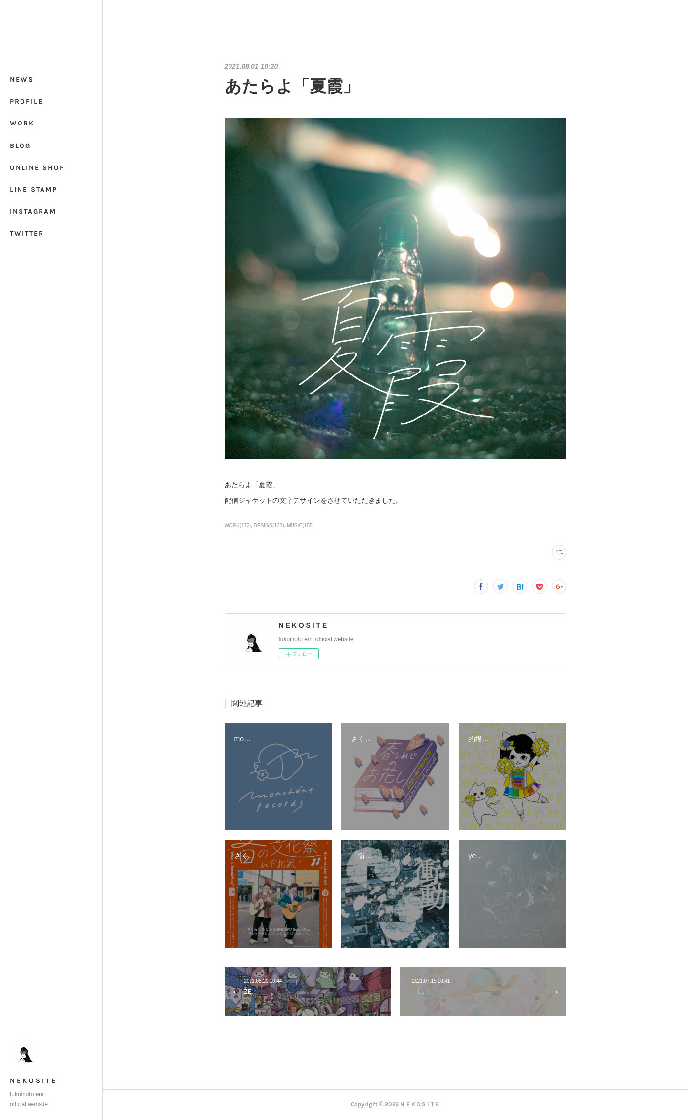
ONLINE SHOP (37, 168)
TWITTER (27, 233)
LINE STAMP (33, 190)
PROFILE (26, 101)
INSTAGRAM (33, 211)
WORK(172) (238, 525)
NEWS (22, 79)
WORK (22, 123)
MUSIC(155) (300, 525)
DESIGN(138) (269, 525)
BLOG (20, 146)
